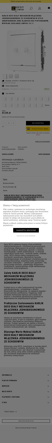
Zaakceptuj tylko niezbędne (26, 235)
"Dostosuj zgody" (40, 220)
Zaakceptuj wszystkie (26, 230)
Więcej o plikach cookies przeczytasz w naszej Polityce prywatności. (25, 224)
